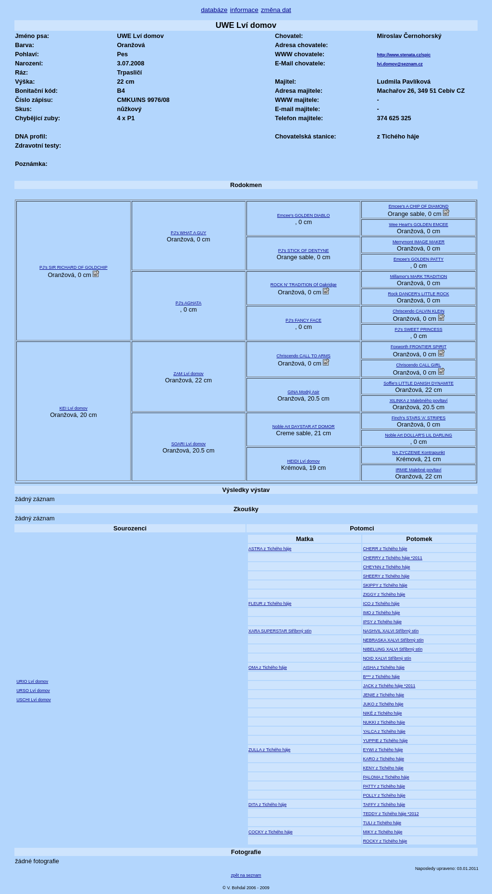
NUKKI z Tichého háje (384, 722)
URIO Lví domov (32, 681)
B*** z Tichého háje (381, 676)
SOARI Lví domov (188, 443)
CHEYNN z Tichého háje (386, 567)
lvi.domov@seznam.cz (400, 64)
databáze (214, 9)
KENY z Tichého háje (383, 768)
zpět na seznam (246, 875)
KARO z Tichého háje (383, 758)
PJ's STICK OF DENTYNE (303, 250)
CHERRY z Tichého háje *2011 (392, 557)
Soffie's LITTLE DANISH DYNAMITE (418, 383)
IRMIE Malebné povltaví (419, 469)
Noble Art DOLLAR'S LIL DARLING (418, 435)
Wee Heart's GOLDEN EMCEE (418, 224)
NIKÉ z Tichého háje (382, 713)
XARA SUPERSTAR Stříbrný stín (279, 631)
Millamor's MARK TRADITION (418, 276)
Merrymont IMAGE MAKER (418, 241)
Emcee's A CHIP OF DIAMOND (419, 206)
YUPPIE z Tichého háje (385, 740)
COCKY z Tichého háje (270, 832)
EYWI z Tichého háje (383, 749)
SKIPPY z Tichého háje (385, 585)
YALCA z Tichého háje (384, 731)
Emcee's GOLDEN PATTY (418, 259)
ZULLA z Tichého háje (269, 749)
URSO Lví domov (33, 690)
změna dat (276, 9)
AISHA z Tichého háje (384, 667)
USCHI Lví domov (33, 699)
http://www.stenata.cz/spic (404, 54)
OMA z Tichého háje (267, 667)
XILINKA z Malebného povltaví (419, 400)
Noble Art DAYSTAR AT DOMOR (303, 426)
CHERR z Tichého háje (385, 548)
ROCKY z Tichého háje (385, 841)
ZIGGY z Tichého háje (384, 594)
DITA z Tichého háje (267, 804)
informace (244, 9)
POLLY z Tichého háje (384, 795)
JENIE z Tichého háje (383, 695)
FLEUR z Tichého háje (270, 603)
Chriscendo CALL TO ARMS (304, 355)
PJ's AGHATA (188, 303)
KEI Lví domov (73, 408)
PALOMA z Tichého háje (386, 777)
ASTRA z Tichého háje (270, 548)
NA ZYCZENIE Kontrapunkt (418, 452)
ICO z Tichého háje (381, 603)
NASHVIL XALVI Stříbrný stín (390, 631)
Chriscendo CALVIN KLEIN (418, 311)
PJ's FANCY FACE (303, 320)
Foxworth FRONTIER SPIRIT (418, 346)
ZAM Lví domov (188, 373)
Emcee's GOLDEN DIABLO (303, 215)
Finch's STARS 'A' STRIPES (418, 418)
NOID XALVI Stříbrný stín (387, 658)
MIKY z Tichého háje (382, 832)
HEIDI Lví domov (303, 461)
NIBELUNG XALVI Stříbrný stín (392, 649)
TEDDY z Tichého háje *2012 (390, 813)
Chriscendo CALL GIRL (418, 365)
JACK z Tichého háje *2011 (389, 685)
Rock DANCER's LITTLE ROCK (418, 293)
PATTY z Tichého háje (384, 786)
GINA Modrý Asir (304, 392)
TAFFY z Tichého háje (384, 804)
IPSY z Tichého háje (382, 621)
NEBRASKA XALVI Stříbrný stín (393, 640)
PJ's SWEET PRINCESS (419, 329)
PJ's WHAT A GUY (188, 232)
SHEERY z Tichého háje (386, 576)
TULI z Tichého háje (382, 822)
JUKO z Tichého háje (383, 704)
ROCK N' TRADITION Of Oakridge (304, 284)
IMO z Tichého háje (381, 612)
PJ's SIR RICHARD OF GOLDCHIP (73, 267)
